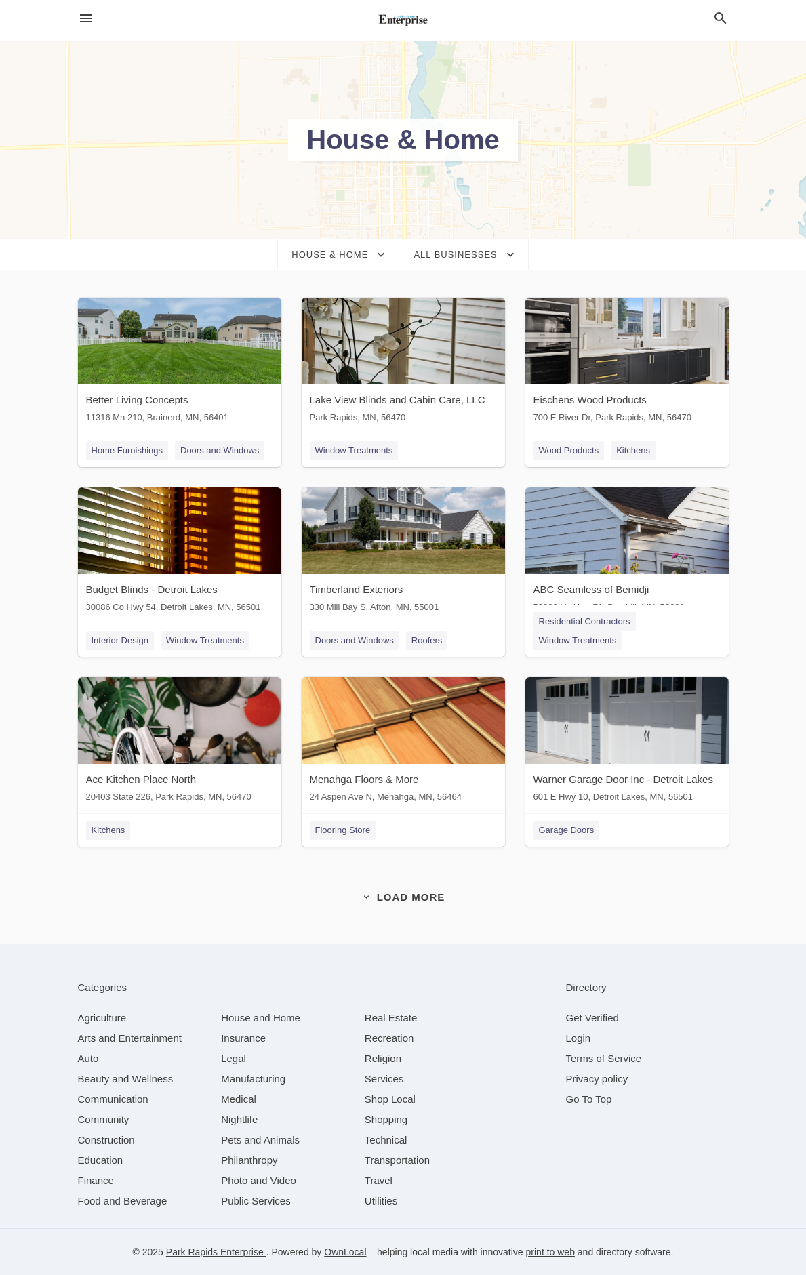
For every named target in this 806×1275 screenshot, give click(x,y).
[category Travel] (378, 1180)
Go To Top (589, 1099)
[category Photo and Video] (258, 1180)
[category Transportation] (397, 1160)
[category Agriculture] (102, 1018)
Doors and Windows (219, 450)
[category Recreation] (389, 1038)
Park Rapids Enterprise (216, 1252)
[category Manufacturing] (253, 1079)
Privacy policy (597, 1079)
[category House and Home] (260, 1018)
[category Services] (384, 1079)
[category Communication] (113, 1099)
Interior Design (120, 640)
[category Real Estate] (391, 1018)
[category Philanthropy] (249, 1160)
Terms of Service (604, 1058)
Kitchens (633, 450)
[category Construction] (106, 1140)
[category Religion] (383, 1058)
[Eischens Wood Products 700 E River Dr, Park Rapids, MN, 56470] (627, 363)
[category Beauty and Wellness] (126, 1079)
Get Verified (592, 1018)
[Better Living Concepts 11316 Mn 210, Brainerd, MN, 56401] (179, 363)
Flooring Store (343, 830)
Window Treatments (354, 450)
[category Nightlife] (239, 1119)
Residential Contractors (584, 621)
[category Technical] (386, 1140)
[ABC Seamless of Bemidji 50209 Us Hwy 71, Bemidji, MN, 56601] (627, 553)
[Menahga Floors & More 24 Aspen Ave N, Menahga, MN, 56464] (403, 742)
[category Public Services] (256, 1201)
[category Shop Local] (390, 1099)
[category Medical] (238, 1099)
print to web (550, 1252)
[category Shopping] (386, 1119)
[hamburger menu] (86, 18)
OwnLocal (345, 1252)
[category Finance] (96, 1180)
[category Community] (103, 1119)
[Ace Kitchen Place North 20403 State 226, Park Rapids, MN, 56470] (179, 742)
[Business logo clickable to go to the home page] (403, 20)
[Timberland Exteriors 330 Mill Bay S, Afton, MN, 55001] (403, 553)
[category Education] (100, 1160)
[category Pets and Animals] (260, 1140)
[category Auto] (88, 1058)
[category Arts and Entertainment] (130, 1038)
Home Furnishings (127, 450)
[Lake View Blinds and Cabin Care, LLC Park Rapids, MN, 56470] (403, 363)
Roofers (427, 640)
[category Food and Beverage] (122, 1201)
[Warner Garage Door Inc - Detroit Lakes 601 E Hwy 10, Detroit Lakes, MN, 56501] (627, 742)
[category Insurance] (243, 1038)
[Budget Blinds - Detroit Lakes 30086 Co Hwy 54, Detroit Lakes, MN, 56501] (179, 553)
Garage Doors (567, 830)
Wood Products (569, 450)
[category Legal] (233, 1058)
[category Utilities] (381, 1201)
